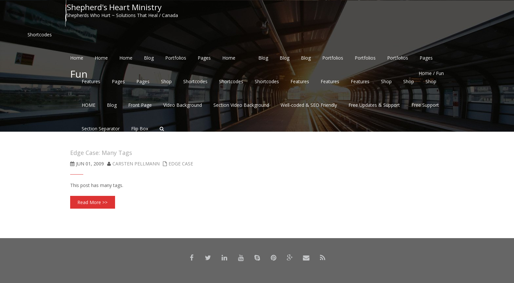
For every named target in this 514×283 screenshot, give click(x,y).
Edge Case (180, 163)
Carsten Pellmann (136, 163)
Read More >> (92, 202)
